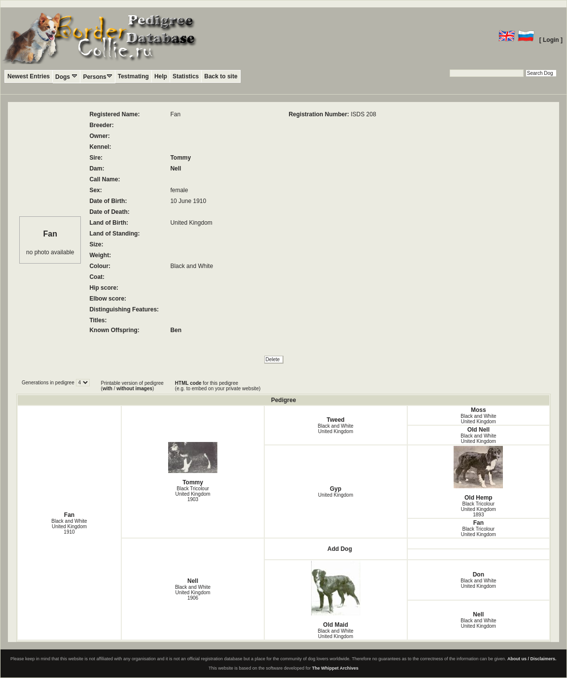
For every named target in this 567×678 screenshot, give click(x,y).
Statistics (186, 76)
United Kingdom (335, 495)
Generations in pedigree (49, 382)
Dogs (66, 76)
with (107, 388)
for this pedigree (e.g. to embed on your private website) (217, 385)
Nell (175, 168)
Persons (97, 76)
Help (160, 76)
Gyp (335, 488)
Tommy (180, 157)
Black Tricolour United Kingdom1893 (478, 509)
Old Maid (335, 594)
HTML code (188, 383)
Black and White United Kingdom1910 (69, 526)
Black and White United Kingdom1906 (193, 592)
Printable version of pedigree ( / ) (132, 385)
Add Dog (339, 548)
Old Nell (478, 429)
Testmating (133, 76)
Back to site (220, 76)
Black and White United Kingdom (336, 428)
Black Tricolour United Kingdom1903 (192, 494)
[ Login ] (551, 39)
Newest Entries (28, 76)
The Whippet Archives (335, 668)
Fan (69, 514)
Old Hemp (478, 473)
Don (478, 574)
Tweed (335, 419)
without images (134, 388)
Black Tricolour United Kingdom (478, 531)
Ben (175, 330)
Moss (478, 410)
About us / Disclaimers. (532, 658)
